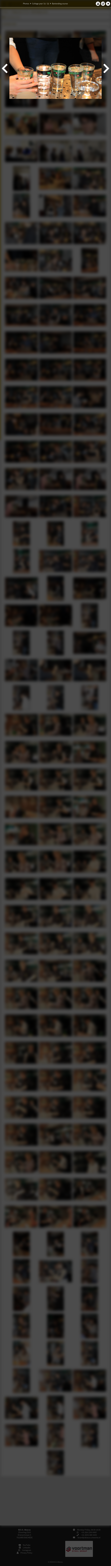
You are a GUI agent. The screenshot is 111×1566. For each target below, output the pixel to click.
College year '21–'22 (40, 3)
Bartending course (60, 3)
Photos (26, 3)
